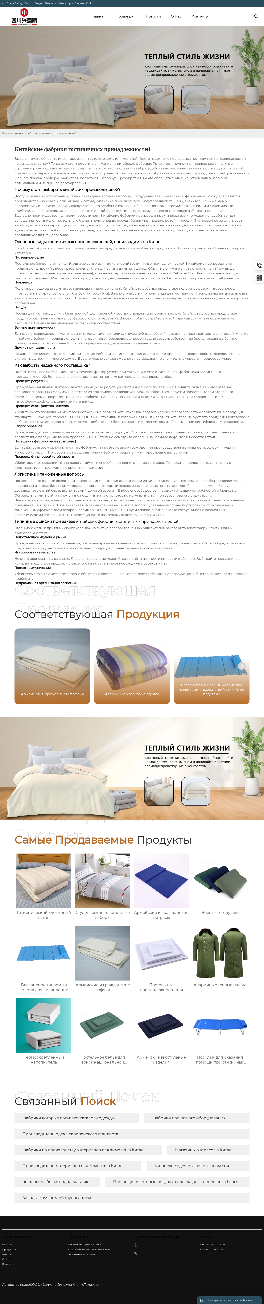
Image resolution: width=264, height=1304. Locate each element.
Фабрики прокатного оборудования (189, 1118)
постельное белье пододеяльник (55, 1181)
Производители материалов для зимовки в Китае (72, 1165)
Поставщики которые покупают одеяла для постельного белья (175, 1181)
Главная (7, 133)
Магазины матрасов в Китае (203, 1150)
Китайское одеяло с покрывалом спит (193, 1165)
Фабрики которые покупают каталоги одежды (69, 1118)
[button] (242, 666)
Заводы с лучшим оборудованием (57, 1197)
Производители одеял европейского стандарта (70, 1134)
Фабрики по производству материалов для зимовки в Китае (83, 1150)
